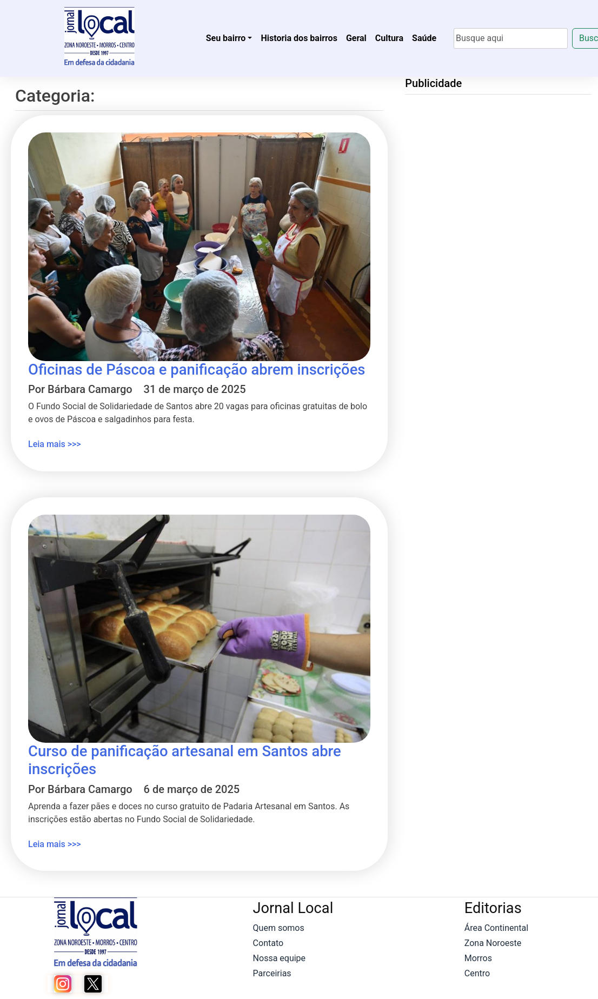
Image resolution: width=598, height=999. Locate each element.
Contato (268, 943)
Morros (478, 958)
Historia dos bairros (299, 38)
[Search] (511, 38)
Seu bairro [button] (226, 38)
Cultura (389, 38)
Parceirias (272, 973)
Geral (356, 38)
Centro (477, 973)
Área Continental (496, 928)
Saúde (424, 38)
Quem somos (278, 928)
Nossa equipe (279, 958)
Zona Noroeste (492, 943)
